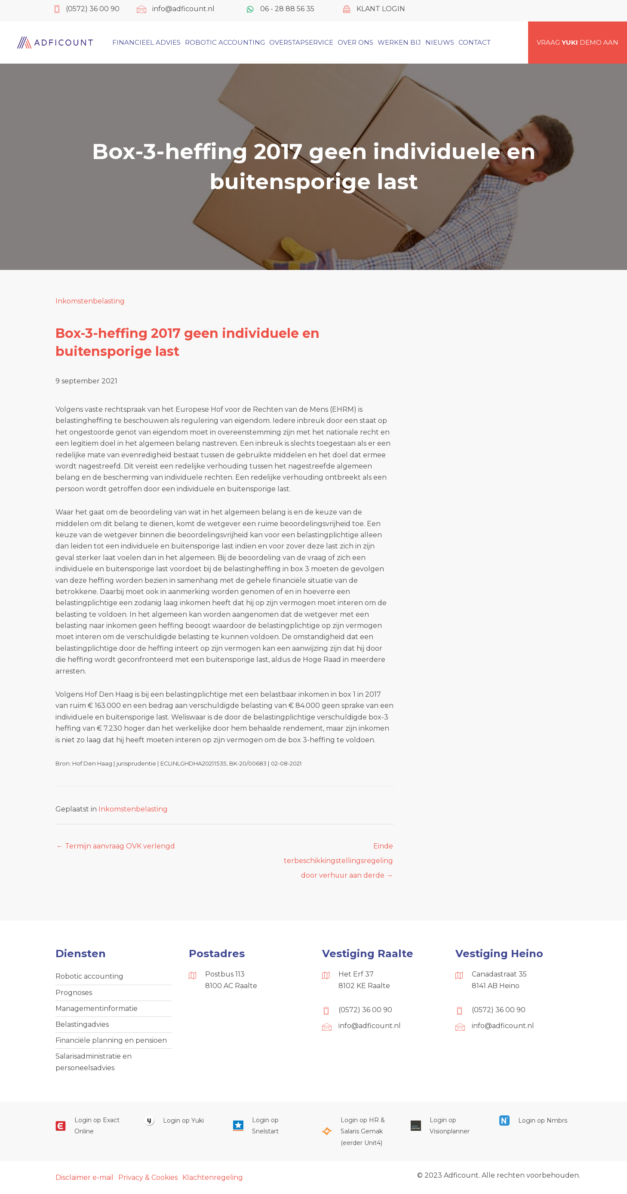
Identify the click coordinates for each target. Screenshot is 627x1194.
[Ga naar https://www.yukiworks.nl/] (179, 1121)
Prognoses (73, 993)
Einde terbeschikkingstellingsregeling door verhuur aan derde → (338, 848)
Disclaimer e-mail (84, 1178)
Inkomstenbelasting (90, 301)
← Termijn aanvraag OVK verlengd (115, 846)
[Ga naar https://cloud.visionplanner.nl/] (446, 1126)
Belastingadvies (82, 1025)
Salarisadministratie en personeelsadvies (93, 1062)
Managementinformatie (96, 1009)
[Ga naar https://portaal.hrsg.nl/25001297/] (357, 1132)
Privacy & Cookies (148, 1178)
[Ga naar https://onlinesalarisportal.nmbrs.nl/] (535, 1121)
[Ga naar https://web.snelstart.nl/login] (268, 1126)
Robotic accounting (89, 977)
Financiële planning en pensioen (111, 1041)
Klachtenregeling (212, 1178)
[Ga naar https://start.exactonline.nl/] (91, 1126)
